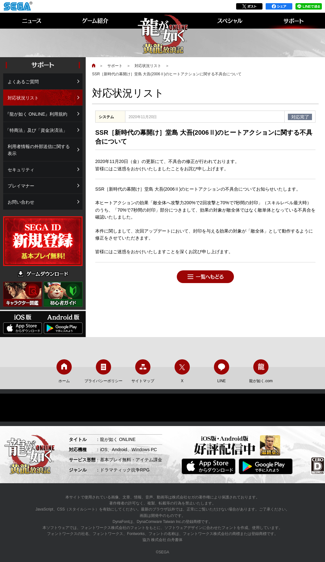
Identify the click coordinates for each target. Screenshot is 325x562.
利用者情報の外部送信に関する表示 (39, 150)
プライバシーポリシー (103, 371)
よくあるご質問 (23, 81)
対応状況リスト (148, 66)
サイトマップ (142, 371)
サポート (115, 66)
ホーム (64, 371)
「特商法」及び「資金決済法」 (36, 130)
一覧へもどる (205, 276)
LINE (221, 371)
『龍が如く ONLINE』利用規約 (36, 114)
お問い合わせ (21, 202)
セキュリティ (21, 169)
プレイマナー (21, 185)
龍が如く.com (261, 371)
